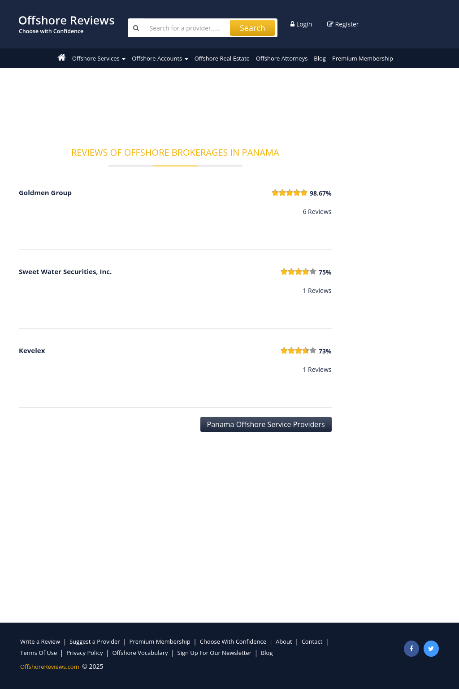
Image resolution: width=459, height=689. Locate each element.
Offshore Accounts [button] (160, 58)
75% (325, 272)
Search (252, 27)
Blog (320, 58)
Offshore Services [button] (99, 58)
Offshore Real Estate (222, 58)
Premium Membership (362, 58)
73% (325, 351)
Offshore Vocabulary (140, 653)
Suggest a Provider (94, 641)
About (284, 641)
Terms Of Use (38, 653)
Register (343, 24)
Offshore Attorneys (281, 58)
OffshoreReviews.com (49, 667)
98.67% (321, 193)
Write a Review (40, 641)
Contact (312, 641)
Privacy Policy (84, 653)
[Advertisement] (182, 102)
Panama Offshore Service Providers (266, 424)
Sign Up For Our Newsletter (214, 653)
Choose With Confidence (233, 641)
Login (301, 24)
